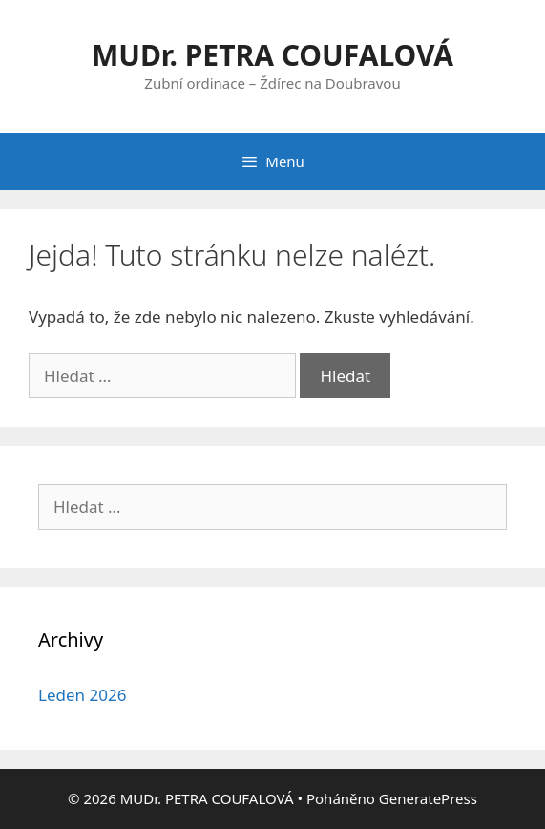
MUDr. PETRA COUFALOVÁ (272, 54)
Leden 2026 (82, 695)
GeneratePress (428, 798)
